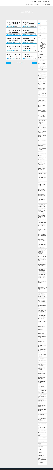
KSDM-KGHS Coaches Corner (42, 326)
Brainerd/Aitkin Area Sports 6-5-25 (13, 55)
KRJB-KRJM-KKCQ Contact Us (42, 435)
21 (23, 62)
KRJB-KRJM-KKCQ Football (42, 69)
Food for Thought (40, 444)
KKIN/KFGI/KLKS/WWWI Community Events (43, 40)
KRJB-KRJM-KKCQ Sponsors (42, 48)
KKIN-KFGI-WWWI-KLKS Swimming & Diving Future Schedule (41, 215)
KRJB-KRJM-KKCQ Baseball (42, 132)
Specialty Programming (41, 425)
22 (25, 62)
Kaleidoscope (40, 462)
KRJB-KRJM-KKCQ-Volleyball (42, 75)
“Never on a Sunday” (41, 52)
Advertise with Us (40, 455)
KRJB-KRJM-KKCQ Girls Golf (42, 151)
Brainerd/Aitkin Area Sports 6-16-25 (29, 23)
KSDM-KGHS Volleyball (41, 339)
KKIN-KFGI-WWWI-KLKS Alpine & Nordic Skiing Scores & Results (42, 286)
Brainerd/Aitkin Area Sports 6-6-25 (29, 47)
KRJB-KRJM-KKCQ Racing (41, 256)
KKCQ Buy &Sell (40, 452)
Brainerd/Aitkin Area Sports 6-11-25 (13, 39)
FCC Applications (40, 57)
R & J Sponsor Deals (41, 54)
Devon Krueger (10, 26)
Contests (39, 441)
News (39, 35)
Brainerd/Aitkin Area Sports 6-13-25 (13, 31)
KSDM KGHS (39, 401)
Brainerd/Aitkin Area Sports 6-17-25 (13, 23)
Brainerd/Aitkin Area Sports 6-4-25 (29, 55)
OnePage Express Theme (34, 468)
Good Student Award (41, 438)
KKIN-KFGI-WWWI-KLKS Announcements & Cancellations (41, 178)
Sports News (40, 55)
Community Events (42, 36)
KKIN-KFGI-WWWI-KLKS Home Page (33, 4)
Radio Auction (40, 459)
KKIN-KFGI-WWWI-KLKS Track (42, 318)
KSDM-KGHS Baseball (41, 384)
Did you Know (40, 49)
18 (17, 62)
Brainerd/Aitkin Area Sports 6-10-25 (29, 39)
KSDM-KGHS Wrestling (41, 346)
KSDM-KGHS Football (41, 333)
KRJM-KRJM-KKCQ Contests (42, 253)
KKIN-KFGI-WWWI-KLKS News (42, 175)
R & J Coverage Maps (41, 453)
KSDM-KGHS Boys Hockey (41, 365)
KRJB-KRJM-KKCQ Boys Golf (42, 145)
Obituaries (39, 443)
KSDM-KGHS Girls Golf (41, 412)
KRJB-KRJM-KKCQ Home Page (44, 1)
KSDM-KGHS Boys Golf (41, 406)
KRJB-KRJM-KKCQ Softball (42, 138)
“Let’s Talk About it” (41, 460)
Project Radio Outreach (41, 58)
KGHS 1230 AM (40, 446)
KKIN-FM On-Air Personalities (42, 171)
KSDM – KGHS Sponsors (41, 51)
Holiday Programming (41, 449)
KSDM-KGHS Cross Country (41, 397)
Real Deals (39, 447)
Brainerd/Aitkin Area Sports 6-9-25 (13, 47)
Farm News (41, 43)
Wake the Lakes (40, 450)
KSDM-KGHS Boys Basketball (42, 352)
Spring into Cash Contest (41, 432)
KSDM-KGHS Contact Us (43, 402)
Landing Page (33, 1)
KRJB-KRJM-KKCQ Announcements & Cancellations (40, 251)
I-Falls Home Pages (45, 4)
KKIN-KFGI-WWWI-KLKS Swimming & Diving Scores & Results (42, 218)
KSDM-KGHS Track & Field (41, 378)
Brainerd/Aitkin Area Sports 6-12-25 (29, 31)
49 (27, 62)
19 (19, 62)
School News (41, 44)
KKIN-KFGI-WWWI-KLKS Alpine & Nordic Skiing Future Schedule (42, 283)
